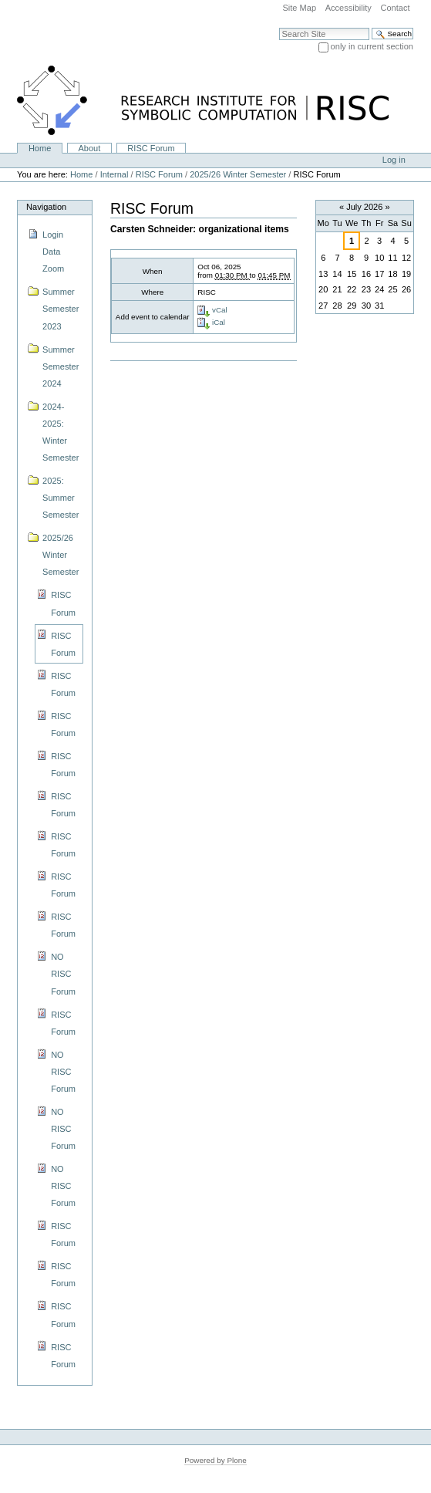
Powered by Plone (215, 1460)
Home (40, 148)
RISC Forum (150, 148)
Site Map (299, 7)
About (89, 148)
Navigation (46, 206)
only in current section (372, 46)
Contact (394, 7)
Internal (114, 174)
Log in (394, 159)
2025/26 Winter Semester (238, 174)
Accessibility (348, 7)
